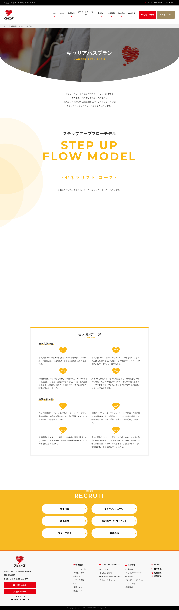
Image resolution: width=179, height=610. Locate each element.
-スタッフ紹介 (130, 584)
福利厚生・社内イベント (114, 521)
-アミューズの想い (80, 569)
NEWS (156, 564)
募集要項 (114, 533)
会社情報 (78, 564)
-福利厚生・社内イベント (135, 580)
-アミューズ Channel (107, 580)
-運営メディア (78, 587)
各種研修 (156, 576)
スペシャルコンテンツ (109, 564)
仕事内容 (64, 509)
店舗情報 (156, 573)
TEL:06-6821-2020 (16, 579)
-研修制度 (129, 576)
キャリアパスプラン (114, 509)
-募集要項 (129, 587)
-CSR (75, 584)
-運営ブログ (77, 591)
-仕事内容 (129, 569)
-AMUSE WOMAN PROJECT (110, 576)
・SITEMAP (19, 597)
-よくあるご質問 (105, 573)
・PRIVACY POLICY (20, 600)
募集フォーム (20, 592)
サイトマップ (170, 2)
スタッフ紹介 (64, 533)
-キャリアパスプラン (133, 573)
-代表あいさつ (78, 573)
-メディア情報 (78, 580)
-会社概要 (76, 576)
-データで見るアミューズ (109, 569)
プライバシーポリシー (154, 2)
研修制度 (64, 521)
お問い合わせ (20, 585)
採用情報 (130, 564)
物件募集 (121, 13)
